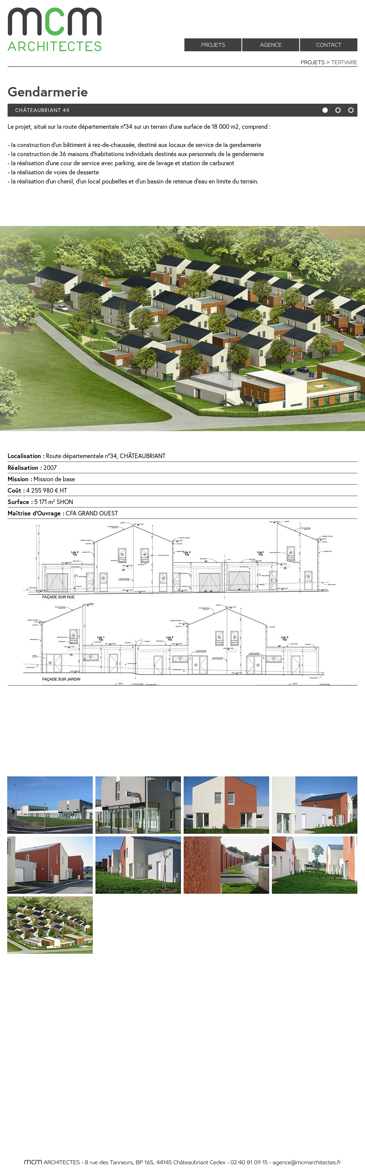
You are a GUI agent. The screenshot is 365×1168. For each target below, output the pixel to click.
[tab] (50, 805)
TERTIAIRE (344, 61)
